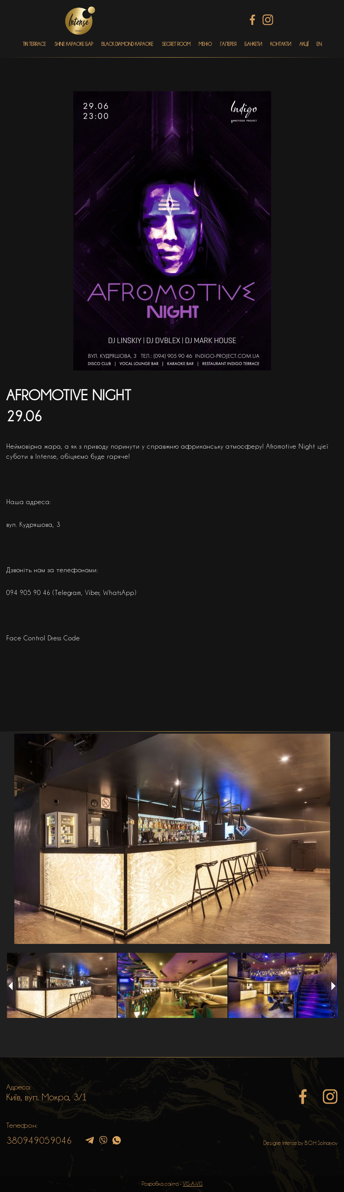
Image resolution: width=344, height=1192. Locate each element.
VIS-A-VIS (193, 1184)
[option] (172, 839)
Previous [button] (10, 986)
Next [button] (333, 986)
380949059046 (39, 1140)
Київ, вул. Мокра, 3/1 (46, 1097)
